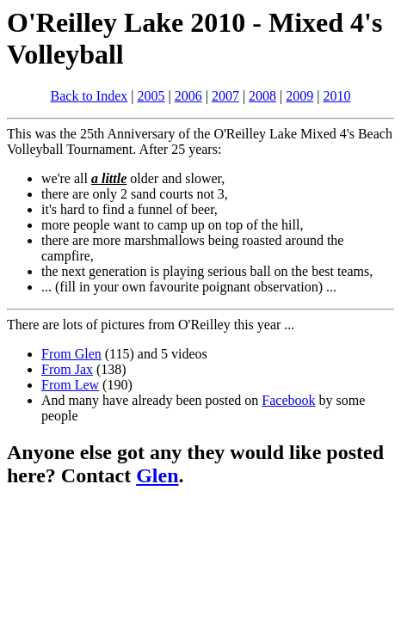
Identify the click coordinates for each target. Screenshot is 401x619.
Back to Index (89, 96)
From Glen (71, 353)
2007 (225, 96)
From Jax (67, 369)
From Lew (70, 384)
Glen (157, 475)
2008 (262, 96)
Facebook (288, 400)
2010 (336, 96)
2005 (150, 96)
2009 (299, 96)
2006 (188, 96)
